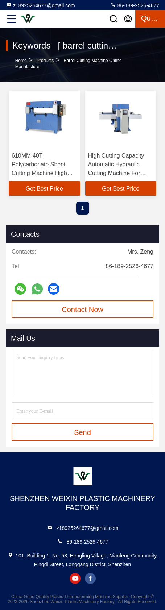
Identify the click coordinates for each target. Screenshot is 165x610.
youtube (75, 578)
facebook (90, 578)
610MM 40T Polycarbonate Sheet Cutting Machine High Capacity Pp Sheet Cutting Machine (39, 173)
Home (21, 60)
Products (45, 60)
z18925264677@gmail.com (40, 5)
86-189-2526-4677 (134, 5)
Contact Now (82, 310)
